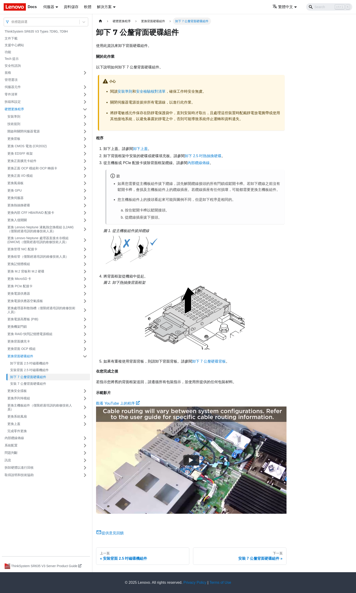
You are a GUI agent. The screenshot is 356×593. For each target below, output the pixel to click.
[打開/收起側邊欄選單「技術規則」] (85, 124)
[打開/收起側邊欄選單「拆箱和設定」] (85, 102)
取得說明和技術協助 (19, 475)
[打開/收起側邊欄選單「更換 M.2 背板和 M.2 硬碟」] (85, 271)
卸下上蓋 (140, 149)
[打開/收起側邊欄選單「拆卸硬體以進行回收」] (85, 467)
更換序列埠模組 (18, 398)
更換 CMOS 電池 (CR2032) (27, 146)
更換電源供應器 (18, 293)
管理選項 (11, 80)
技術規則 (13, 124)
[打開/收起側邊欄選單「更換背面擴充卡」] (85, 341)
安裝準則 (13, 116)
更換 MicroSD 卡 (19, 279)
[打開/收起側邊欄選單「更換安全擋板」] (85, 391)
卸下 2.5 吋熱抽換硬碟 (203, 156)
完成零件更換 (17, 431)
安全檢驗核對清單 (151, 91)
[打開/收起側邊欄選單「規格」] (85, 72)
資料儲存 (71, 7)
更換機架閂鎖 (17, 326)
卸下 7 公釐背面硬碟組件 (28, 377)
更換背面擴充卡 (18, 341)
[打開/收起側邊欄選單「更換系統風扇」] (85, 416)
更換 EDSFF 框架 (20, 153)
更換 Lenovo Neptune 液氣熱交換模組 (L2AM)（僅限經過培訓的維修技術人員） (40, 229)
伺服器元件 (13, 87)
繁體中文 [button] (282, 7)
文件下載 (11, 38)
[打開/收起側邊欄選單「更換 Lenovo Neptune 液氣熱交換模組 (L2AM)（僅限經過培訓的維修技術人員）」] (85, 229)
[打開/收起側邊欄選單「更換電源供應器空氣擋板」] (85, 301)
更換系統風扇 (17, 416)
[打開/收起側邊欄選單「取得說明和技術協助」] (85, 475)
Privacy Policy (195, 582)
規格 (8, 72)
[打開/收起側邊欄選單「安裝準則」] (85, 116)
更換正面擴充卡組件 (21, 161)
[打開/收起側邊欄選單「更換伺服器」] (85, 198)
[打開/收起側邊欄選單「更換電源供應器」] (85, 293)
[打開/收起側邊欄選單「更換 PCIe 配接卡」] (85, 286)
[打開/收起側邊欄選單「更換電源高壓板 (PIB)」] (85, 319)
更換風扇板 (15, 183)
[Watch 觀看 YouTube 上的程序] (191, 460)
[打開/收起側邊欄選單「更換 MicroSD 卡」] (85, 279)
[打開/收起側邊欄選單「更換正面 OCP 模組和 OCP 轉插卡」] (85, 168)
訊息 (8, 460)
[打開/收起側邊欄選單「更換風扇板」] (85, 183)
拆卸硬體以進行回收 (19, 467)
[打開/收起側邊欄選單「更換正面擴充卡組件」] (85, 161)
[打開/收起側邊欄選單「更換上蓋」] (85, 424)
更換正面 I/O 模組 (20, 175)
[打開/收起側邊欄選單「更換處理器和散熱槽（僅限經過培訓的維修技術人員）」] (85, 310)
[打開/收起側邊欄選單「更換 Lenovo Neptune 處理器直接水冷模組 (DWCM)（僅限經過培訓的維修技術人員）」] (85, 240)
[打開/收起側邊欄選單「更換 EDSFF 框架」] (85, 153)
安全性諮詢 (13, 65)
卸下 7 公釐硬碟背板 (209, 361)
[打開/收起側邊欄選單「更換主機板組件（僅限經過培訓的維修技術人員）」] (85, 407)
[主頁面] (100, 21)
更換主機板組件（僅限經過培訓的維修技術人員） (39, 407)
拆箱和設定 (13, 102)
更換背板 (13, 139)
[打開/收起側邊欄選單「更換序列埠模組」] (85, 398)
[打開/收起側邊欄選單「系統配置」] (85, 445)
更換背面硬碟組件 (20, 356)
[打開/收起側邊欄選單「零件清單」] (85, 94)
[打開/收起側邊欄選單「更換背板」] (85, 139)
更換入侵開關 (17, 220)
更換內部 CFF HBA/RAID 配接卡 (30, 212)
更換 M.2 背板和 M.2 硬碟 (25, 271)
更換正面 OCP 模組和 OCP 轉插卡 (32, 168)
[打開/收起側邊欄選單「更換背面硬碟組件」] (85, 356)
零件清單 (11, 94)
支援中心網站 (14, 45)
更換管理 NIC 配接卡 (22, 249)
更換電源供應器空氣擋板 (25, 301)
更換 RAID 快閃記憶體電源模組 (29, 334)
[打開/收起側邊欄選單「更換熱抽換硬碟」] (85, 205)
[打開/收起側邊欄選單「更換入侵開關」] (85, 220)
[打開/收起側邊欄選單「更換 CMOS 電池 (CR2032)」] (85, 146)
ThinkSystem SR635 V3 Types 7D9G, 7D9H (36, 31)
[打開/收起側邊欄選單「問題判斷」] (85, 453)
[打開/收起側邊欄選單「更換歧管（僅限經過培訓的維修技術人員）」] (85, 256)
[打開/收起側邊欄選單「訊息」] (85, 460)
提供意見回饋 (110, 533)
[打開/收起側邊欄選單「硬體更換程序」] (85, 109)
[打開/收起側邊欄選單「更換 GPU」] (85, 190)
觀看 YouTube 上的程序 (118, 403)
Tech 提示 (12, 59)
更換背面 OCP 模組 (21, 349)
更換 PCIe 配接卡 (20, 286)
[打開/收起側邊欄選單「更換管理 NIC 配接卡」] (85, 249)
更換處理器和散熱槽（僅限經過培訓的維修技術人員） (41, 310)
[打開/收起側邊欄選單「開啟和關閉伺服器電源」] (85, 131)
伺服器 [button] (48, 7)
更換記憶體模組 (18, 264)
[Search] (329, 7)
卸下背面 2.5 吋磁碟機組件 (29, 363)
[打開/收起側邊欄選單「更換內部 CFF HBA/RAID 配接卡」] (85, 213)
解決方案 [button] (104, 7)
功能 (8, 52)
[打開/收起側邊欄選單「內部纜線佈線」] (85, 438)
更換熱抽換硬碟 (18, 205)
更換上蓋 (13, 424)
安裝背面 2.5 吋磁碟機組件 (29, 370)
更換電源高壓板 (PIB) (22, 319)
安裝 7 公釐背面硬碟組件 (28, 383)
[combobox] (11, 21)
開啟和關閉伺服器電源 (23, 131)
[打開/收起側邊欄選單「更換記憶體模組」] (85, 264)
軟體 (87, 7)
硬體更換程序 (14, 109)
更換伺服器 (15, 198)
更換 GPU (14, 190)
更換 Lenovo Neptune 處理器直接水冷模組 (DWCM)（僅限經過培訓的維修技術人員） (38, 240)
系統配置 (11, 445)
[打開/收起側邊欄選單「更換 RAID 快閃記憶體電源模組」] (85, 334)
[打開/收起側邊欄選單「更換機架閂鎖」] (85, 326)
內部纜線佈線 (14, 438)
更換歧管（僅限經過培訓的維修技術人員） (38, 256)
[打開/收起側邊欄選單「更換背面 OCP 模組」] (85, 349)
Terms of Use (220, 582)
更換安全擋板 (17, 391)
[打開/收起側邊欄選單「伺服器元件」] (85, 87)
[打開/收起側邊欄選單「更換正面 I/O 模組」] (85, 176)
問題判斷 (11, 453)
